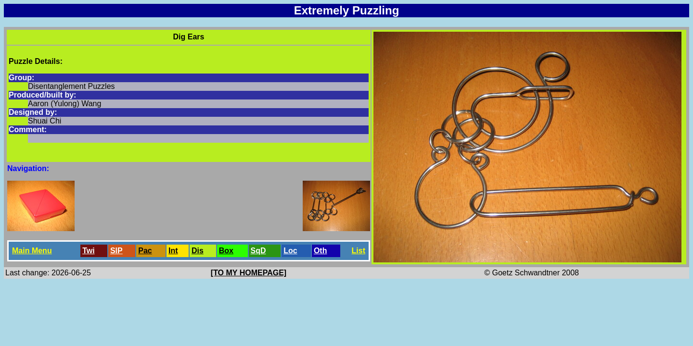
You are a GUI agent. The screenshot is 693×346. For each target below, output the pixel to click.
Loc (290, 251)
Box (226, 251)
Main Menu (32, 251)
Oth (320, 251)
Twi (88, 251)
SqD (258, 251)
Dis (198, 251)
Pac (145, 251)
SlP (116, 251)
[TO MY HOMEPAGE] (248, 273)
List (358, 251)
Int (173, 251)
